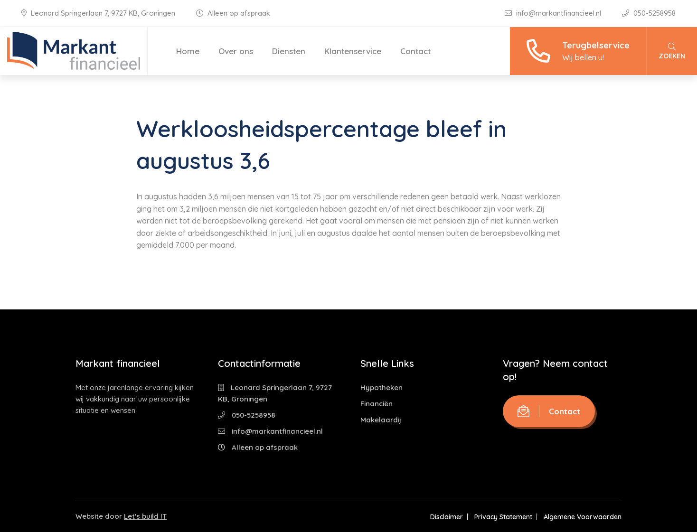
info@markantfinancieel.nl (554, 13)
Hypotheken (381, 387)
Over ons (235, 51)
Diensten (288, 51)
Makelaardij (380, 419)
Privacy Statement (503, 517)
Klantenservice (352, 51)
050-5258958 (649, 13)
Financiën (376, 403)
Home (187, 51)
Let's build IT (145, 516)
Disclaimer (446, 517)
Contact (415, 51)
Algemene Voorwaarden (583, 517)
